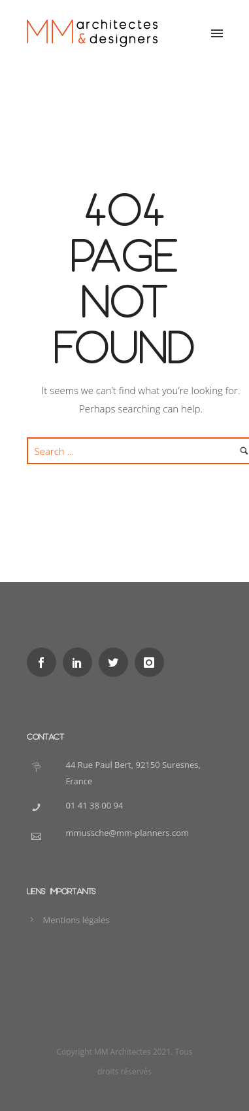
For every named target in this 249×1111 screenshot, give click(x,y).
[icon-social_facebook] (45, 662)
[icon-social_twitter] (117, 662)
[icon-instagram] (153, 662)
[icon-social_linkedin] (81, 662)
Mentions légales (76, 920)
